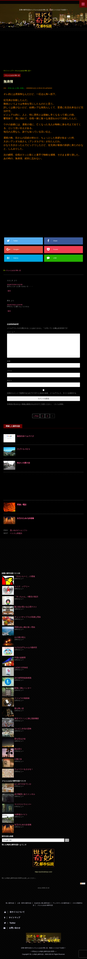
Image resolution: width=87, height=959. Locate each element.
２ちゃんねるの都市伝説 (45, 905)
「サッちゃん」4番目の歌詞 (26, 597)
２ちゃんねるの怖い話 (13, 270)
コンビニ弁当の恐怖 (22, 729)
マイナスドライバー (22, 804)
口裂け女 (18, 759)
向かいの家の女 (23, 463)
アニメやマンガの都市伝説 (61, 903)
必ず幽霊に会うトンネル (24, 794)
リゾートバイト (23, 449)
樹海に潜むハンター (22, 688)
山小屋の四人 (20, 637)
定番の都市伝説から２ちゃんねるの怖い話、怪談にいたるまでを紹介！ (43, 948)
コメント (11, 332)
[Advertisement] (43, 49)
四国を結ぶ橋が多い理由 (24, 627)
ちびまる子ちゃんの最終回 (25, 647)
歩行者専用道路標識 (22, 678)
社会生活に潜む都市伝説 (42, 903)
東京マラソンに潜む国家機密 (26, 718)
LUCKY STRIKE (21, 668)
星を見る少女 (20, 739)
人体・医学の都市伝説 (24, 903)
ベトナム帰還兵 (16, 533)
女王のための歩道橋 (25, 518)
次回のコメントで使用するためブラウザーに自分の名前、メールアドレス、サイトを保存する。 (42, 393)
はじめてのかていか (22, 784)
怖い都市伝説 (10, 903)
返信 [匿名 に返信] (9, 311)
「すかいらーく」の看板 (24, 576)
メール (9, 371)
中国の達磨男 (20, 658)
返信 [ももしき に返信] (9, 291)
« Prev (36, 416)
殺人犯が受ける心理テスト (25, 607)
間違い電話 (21, 505)
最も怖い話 (19, 708)
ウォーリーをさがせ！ (23, 769)
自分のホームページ (25, 436)
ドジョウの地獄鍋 (21, 698)
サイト (9, 380)
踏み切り (18, 749)
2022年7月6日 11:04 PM (14, 305)
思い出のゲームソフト (19, 530)
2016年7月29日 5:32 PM (14, 284)
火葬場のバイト (21, 814)
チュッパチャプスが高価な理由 (27, 617)
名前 (8, 361)
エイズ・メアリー (21, 587)
